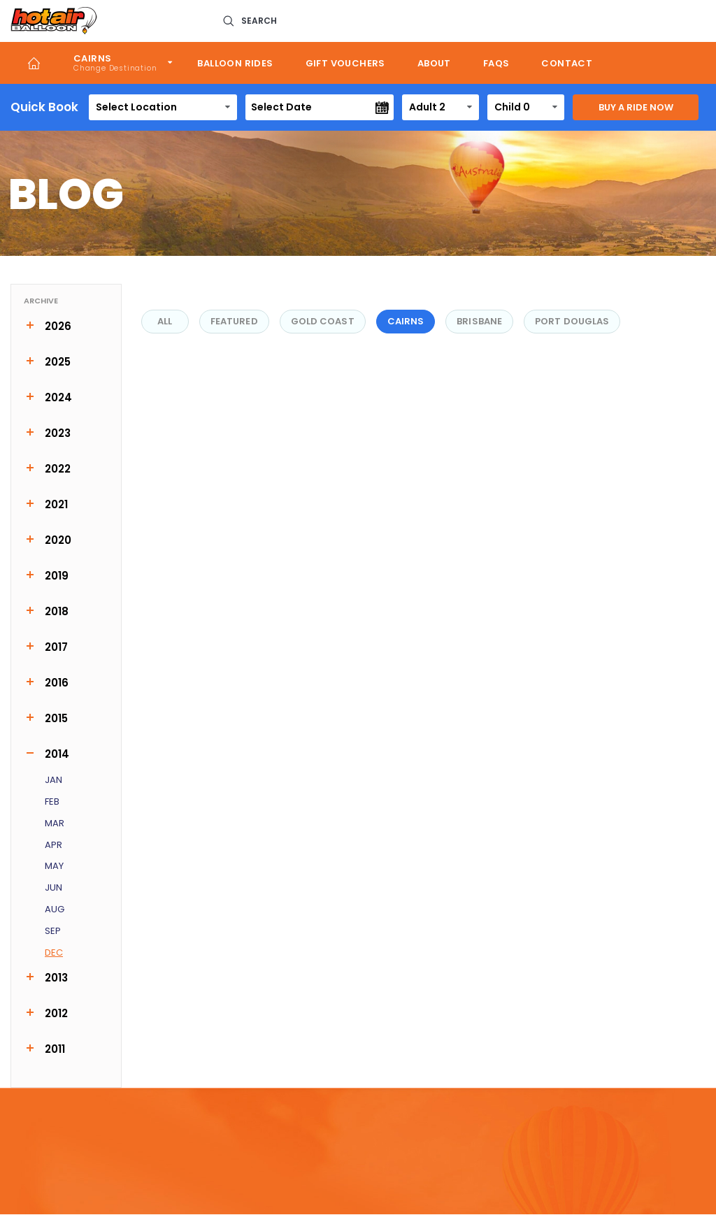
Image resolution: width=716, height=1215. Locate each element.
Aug (54, 910)
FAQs (496, 63)
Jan (53, 780)
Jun (53, 888)
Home (34, 63)
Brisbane (479, 321)
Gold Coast (323, 321)
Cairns (92, 58)
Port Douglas (572, 321)
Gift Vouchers (345, 63)
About (434, 63)
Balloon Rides (235, 63)
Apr (53, 845)
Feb (52, 802)
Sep (53, 931)
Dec (54, 953)
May (54, 866)
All (164, 321)
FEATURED (234, 321)
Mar (54, 824)
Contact (566, 63)
